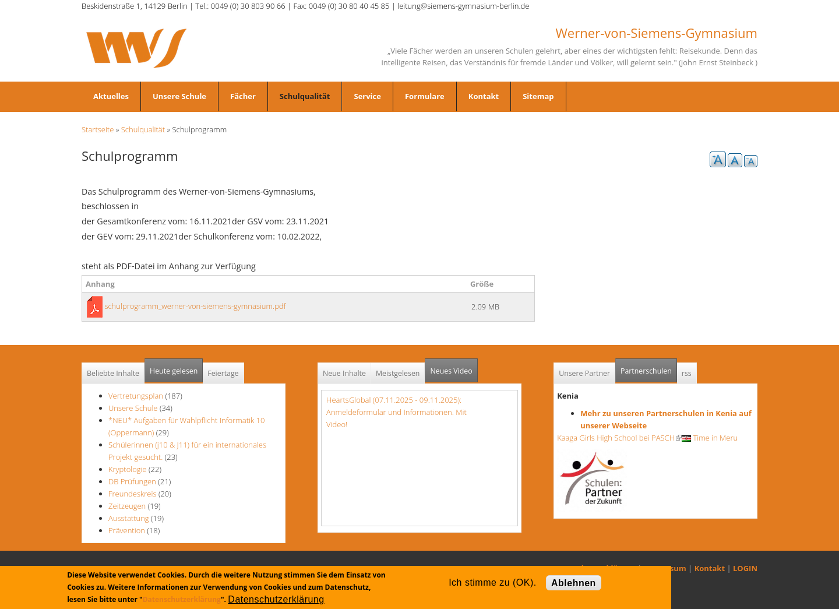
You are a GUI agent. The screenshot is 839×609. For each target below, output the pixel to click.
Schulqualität (305, 96)
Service (367, 96)
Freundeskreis (132, 493)
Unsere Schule (179, 96)
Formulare (425, 96)
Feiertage (222, 373)
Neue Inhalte (344, 373)
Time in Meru (710, 437)
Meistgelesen (398, 373)
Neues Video (451, 371)
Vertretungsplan (135, 395)
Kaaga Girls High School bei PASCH (619, 437)
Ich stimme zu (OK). (492, 582)
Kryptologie (127, 469)
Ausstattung (128, 518)
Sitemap (538, 96)
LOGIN (745, 568)
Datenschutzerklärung (182, 599)
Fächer (243, 96)
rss (687, 373)
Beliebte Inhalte (113, 373)
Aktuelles (111, 96)
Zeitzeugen (127, 506)
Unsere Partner (584, 373)
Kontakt (483, 96)
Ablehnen (573, 583)
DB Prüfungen (132, 481)
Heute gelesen (174, 371)
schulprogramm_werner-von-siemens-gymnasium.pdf (194, 306)
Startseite (98, 129)
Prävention (126, 530)
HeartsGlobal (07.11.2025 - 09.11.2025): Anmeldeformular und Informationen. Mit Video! (396, 412)
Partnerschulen (649, 367)
